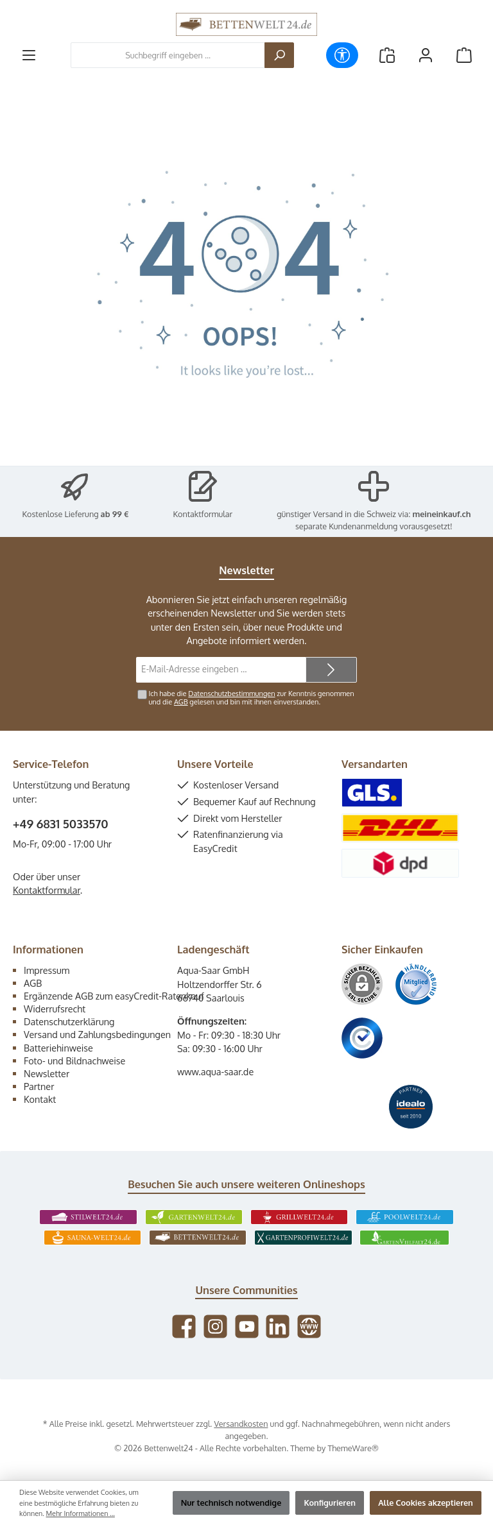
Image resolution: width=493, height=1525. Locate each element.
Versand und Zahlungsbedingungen (97, 1034)
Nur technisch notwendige (231, 1502)
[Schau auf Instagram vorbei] (215, 1326)
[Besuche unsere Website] (309, 1326)
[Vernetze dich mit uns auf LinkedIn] (277, 1326)
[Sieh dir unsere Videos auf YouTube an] (246, 1326)
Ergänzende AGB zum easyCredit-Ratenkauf (114, 995)
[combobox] (168, 55)
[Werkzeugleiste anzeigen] (342, 55)
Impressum (46, 970)
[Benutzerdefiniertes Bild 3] (362, 1038)
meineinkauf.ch (442, 514)
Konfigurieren (330, 1502)
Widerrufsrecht (54, 1008)
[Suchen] (279, 55)
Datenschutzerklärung (69, 1021)
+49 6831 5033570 (60, 824)
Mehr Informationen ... (80, 1513)
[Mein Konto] (426, 55)
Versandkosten (241, 1424)
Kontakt (40, 1099)
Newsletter (46, 1073)
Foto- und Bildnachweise (74, 1060)
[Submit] (331, 670)
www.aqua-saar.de (215, 1071)
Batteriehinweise (58, 1047)
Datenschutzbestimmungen (231, 693)
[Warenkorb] (464, 55)
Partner (39, 1086)
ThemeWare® (353, 1448)
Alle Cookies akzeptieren (425, 1502)
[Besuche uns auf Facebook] (183, 1326)
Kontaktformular (203, 514)
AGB (181, 701)
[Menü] (29, 55)
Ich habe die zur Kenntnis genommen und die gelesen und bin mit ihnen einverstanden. (251, 697)
